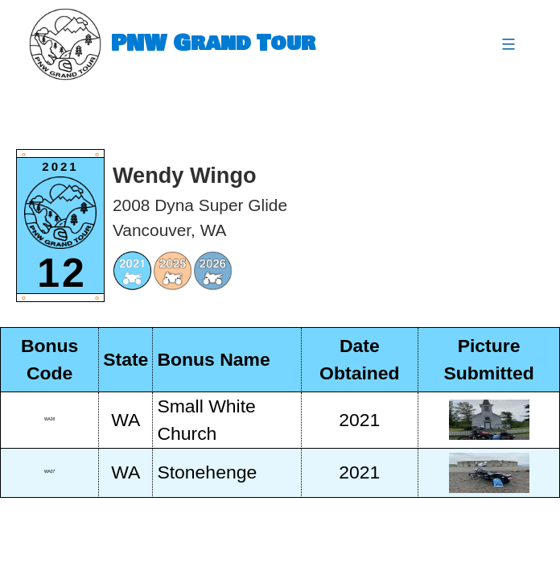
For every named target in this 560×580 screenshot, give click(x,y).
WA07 (50, 471)
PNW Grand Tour (213, 44)
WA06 (50, 419)
